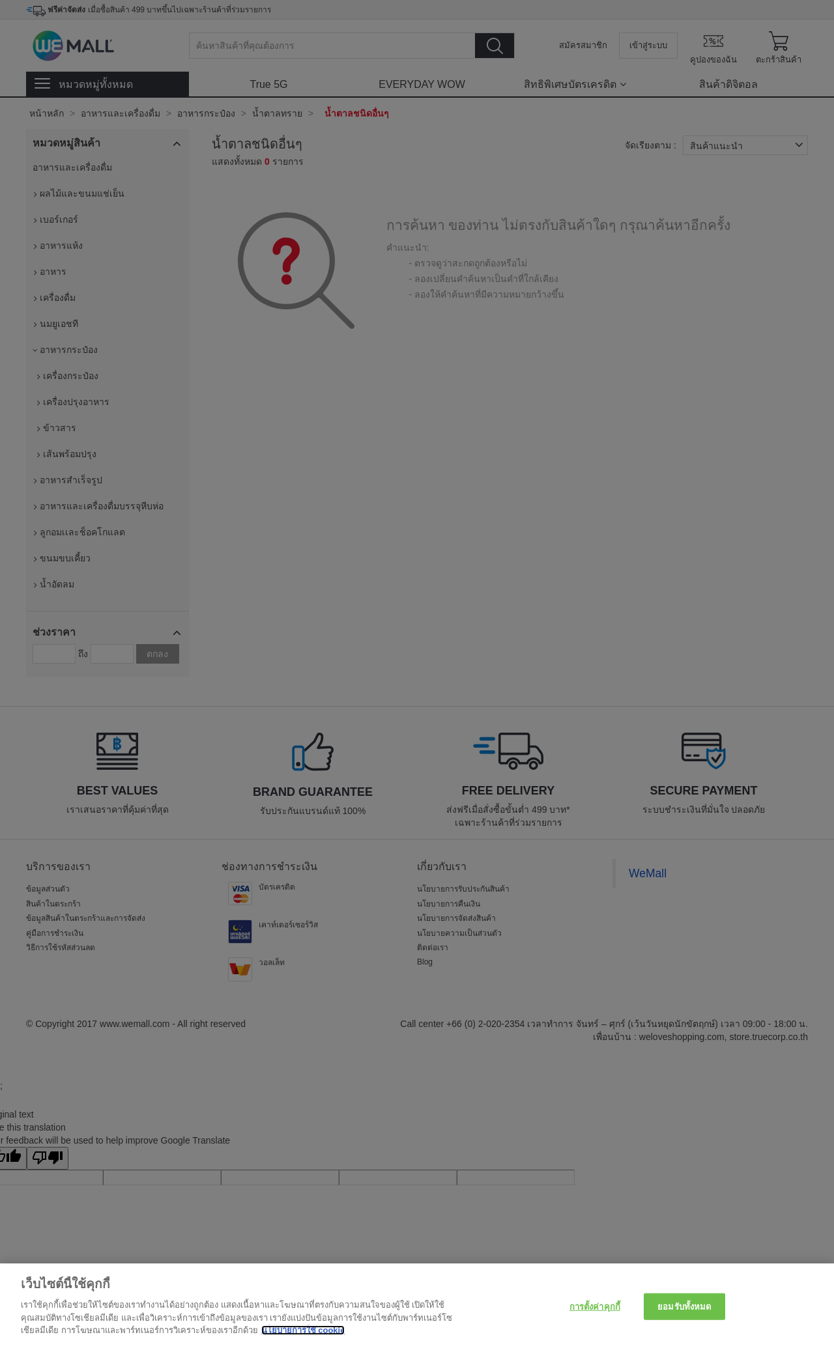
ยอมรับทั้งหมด (684, 1306)
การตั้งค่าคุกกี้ (594, 1306)
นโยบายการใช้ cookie (303, 1330)
